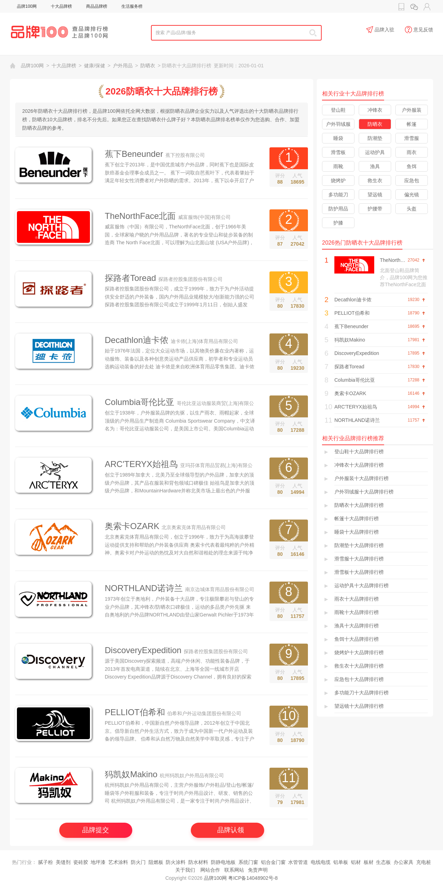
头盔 (412, 208)
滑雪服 (411, 138)
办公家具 (403, 862)
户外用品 (123, 65)
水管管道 (298, 862)
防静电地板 (223, 862)
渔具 (375, 166)
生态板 (383, 862)
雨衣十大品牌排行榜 (356, 599)
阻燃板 (155, 862)
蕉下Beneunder (134, 154)
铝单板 (340, 862)
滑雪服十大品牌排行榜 (359, 558)
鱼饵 (412, 166)
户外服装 (411, 110)
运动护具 (375, 152)
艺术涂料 (118, 862)
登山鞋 (338, 110)
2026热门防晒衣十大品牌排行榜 (362, 243)
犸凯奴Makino (131, 774)
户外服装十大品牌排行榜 (361, 478)
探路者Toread (130, 278)
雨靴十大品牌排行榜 (356, 612)
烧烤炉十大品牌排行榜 (359, 652)
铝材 (356, 862)
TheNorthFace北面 (140, 216)
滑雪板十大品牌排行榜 (359, 572)
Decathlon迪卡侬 (136, 340)
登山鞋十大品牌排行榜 (359, 451)
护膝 (338, 223)
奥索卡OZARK (132, 526)
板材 (369, 862)
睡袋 (338, 138)
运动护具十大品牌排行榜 (361, 585)
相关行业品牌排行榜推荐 (353, 438)
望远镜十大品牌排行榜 (359, 706)
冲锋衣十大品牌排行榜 (359, 465)
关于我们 (185, 870)
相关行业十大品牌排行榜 (353, 94)
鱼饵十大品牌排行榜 (356, 639)
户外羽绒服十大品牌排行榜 (364, 492)
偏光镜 (411, 194)
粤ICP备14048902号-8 (253, 878)
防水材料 (198, 862)
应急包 (411, 180)
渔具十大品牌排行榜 (356, 625)
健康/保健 (94, 65)
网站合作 (210, 870)
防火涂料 (176, 862)
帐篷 (412, 124)
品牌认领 (230, 830)
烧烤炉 (338, 180)
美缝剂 (63, 862)
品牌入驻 (380, 30)
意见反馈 (419, 30)
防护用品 (338, 208)
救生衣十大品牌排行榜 (359, 666)
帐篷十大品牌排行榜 (356, 518)
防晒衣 (147, 65)
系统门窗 (248, 862)
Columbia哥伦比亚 (139, 402)
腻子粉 (45, 862)
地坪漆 (98, 862)
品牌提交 (95, 830)
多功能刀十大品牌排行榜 (361, 692)
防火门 (138, 862)
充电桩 (423, 862)
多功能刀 (338, 194)
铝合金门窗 (273, 862)
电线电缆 (320, 862)
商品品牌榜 (96, 6)
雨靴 (338, 166)
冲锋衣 (375, 110)
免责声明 (258, 870)
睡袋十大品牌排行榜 (356, 532)
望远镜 (375, 194)
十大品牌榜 (61, 6)
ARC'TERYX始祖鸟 (141, 464)
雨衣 (412, 152)
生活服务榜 (131, 6)
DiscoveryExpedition (143, 650)
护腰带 (375, 208)
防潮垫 (375, 138)
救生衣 (375, 180)
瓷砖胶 (80, 862)
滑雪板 (338, 152)
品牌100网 (27, 6)
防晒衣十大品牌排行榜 (359, 505)
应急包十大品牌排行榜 (359, 679)
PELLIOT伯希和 (135, 712)
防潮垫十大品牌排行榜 (359, 545)
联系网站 (234, 870)
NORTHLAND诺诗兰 (144, 588)
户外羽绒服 (338, 124)
